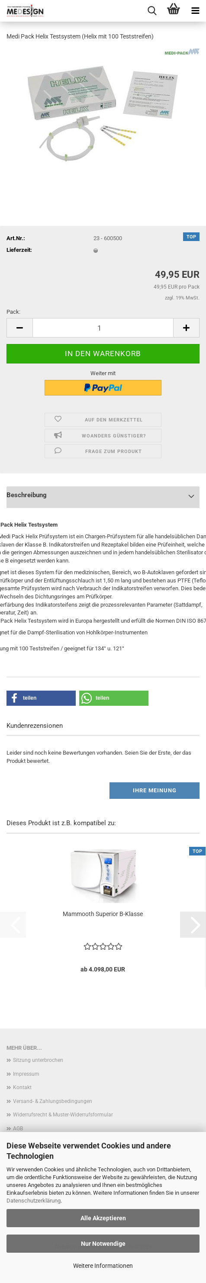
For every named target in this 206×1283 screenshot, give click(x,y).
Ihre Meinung (155, 790)
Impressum (26, 1074)
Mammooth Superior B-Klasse (103, 913)
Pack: (13, 312)
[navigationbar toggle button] (195, 11)
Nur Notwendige (103, 1243)
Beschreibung (26, 495)
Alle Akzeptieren (103, 1218)
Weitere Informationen (103, 1265)
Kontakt (22, 1087)
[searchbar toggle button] (152, 11)
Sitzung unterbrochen (38, 1060)
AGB (18, 1128)
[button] (19, 328)
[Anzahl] (103, 328)
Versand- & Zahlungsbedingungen (52, 1101)
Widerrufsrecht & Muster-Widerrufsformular (63, 1115)
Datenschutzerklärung (33, 1200)
